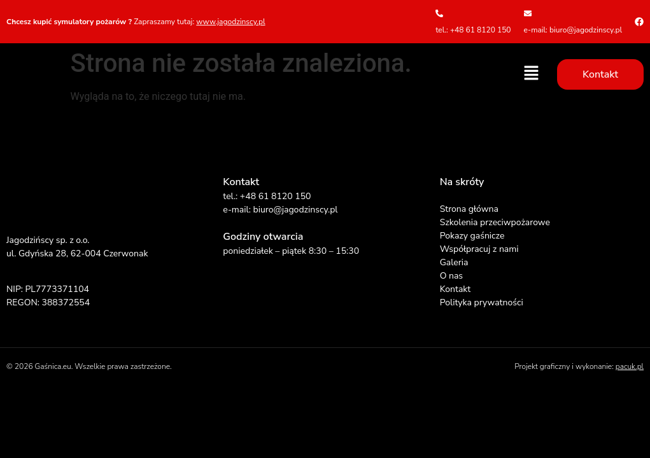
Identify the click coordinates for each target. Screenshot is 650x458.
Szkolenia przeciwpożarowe (495, 222)
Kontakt (455, 289)
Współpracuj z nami (479, 249)
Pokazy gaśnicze (472, 236)
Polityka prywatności (481, 302)
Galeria (454, 262)
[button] (531, 74)
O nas (451, 276)
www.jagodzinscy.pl (230, 22)
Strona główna (469, 209)
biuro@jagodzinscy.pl (295, 210)
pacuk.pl (630, 366)
